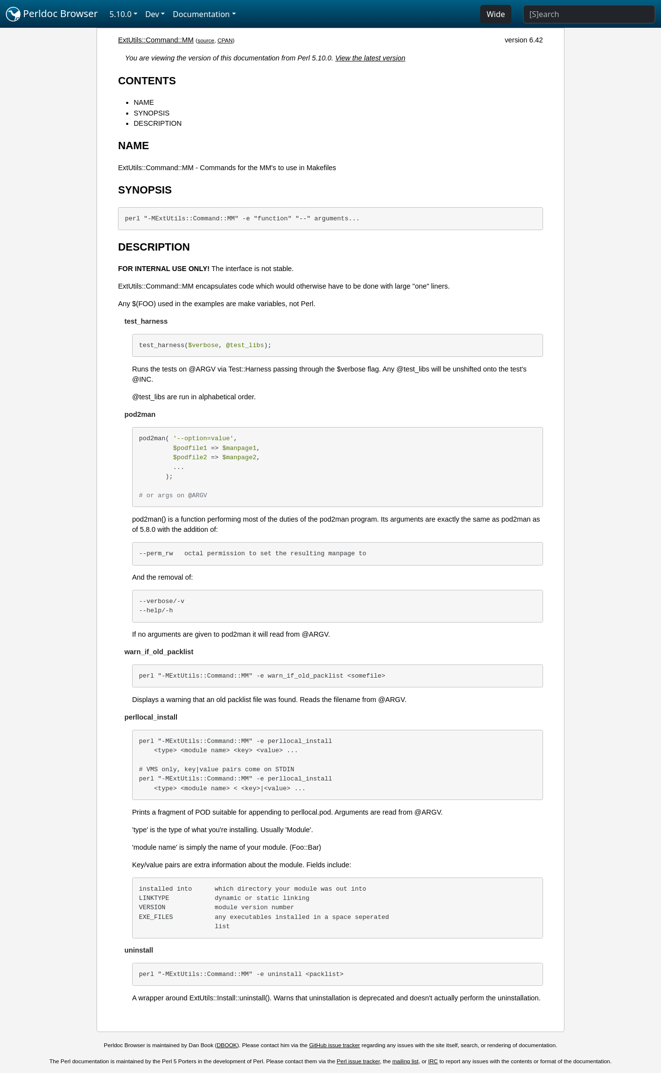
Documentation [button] (201, 14)
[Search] (589, 14)
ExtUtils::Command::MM (156, 40)
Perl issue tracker (358, 1061)
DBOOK (227, 1045)
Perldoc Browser (52, 14)
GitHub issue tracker (334, 1045)
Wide (495, 14)
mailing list (405, 1061)
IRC (433, 1061)
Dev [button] (152, 14)
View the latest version (370, 58)
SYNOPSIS (152, 113)
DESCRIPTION (157, 123)
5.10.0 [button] (121, 14)
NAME (144, 102)
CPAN (225, 40)
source (205, 40)
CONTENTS (147, 81)
